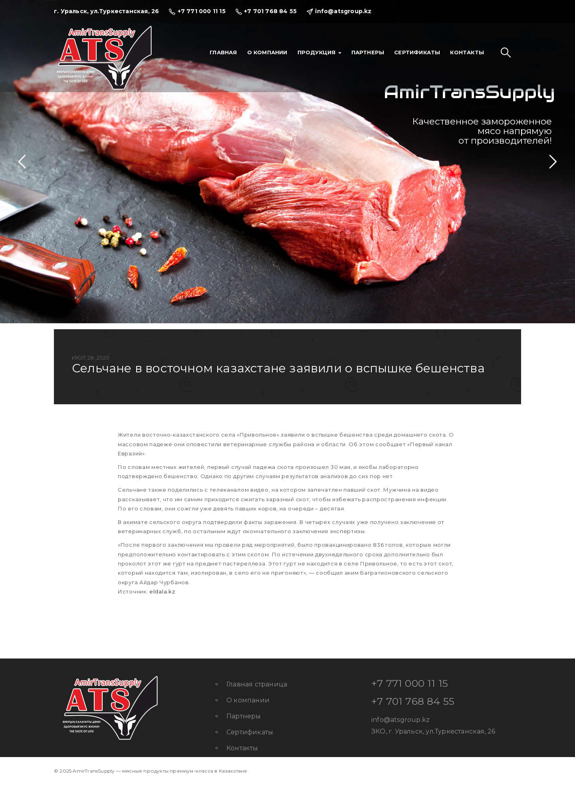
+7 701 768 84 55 (412, 701)
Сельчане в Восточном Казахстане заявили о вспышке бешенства (278, 368)
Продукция (319, 52)
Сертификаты (417, 52)
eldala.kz (162, 591)
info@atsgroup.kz (400, 720)
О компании (267, 52)
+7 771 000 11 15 (409, 683)
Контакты (467, 52)
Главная (223, 52)
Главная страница (256, 684)
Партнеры (368, 52)
